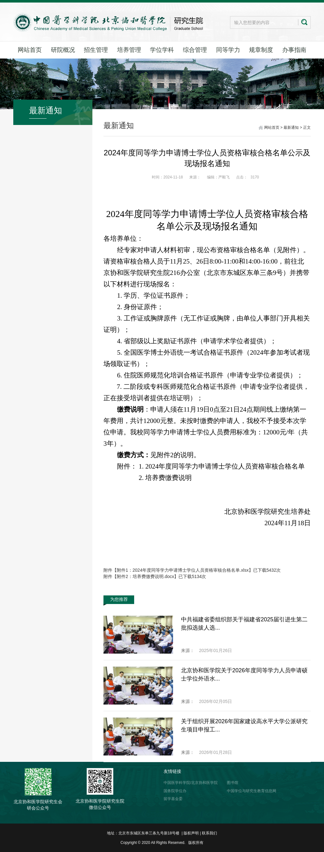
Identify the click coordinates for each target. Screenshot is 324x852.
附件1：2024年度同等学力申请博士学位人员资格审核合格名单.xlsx (183, 570)
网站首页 (30, 50)
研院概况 (63, 50)
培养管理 (129, 50)
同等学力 (228, 50)
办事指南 (294, 50)
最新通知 (291, 128)
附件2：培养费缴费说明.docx (145, 576)
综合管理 (195, 50)
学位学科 (162, 50)
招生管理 (96, 50)
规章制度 (261, 50)
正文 (307, 128)
